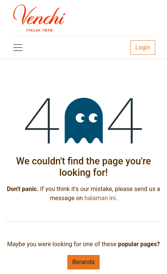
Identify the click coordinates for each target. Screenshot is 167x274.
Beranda (83, 262)
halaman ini (100, 198)
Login (142, 47)
